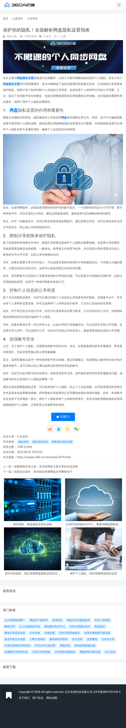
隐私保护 (23, 441)
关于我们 (24, 697)
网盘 (14, 110)
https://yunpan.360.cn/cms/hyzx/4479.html (44, 457)
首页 (5, 18)
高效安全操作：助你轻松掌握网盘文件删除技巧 (43, 471)
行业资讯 (32, 18)
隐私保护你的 (40, 441)
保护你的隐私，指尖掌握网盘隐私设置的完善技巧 (32, 573)
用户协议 (37, 697)
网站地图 (51, 697)
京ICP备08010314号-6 (106, 691)
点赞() (63, 416)
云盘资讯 (18, 18)
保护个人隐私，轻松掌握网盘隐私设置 (93, 573)
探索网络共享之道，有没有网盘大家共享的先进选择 (46, 466)
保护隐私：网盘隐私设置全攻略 (32, 524)
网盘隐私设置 (25, 78)
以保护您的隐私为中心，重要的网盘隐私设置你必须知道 (93, 524)
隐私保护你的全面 (62, 441)
